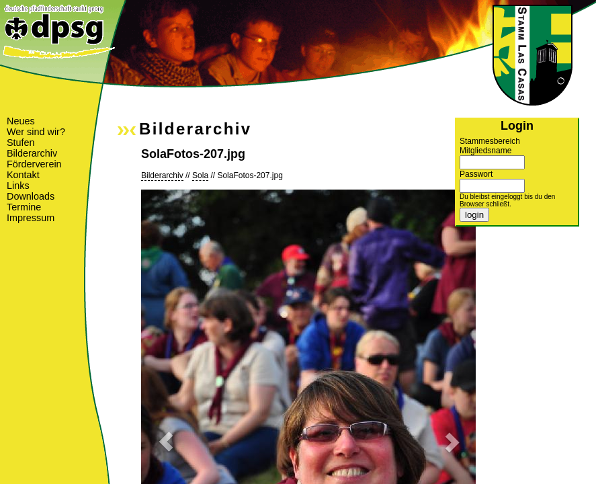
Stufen (21, 142)
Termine (24, 207)
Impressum (30, 217)
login (474, 215)
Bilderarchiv (32, 153)
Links (18, 185)
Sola (200, 175)
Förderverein (34, 164)
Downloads (30, 196)
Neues (21, 121)
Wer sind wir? (36, 131)
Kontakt (23, 174)
